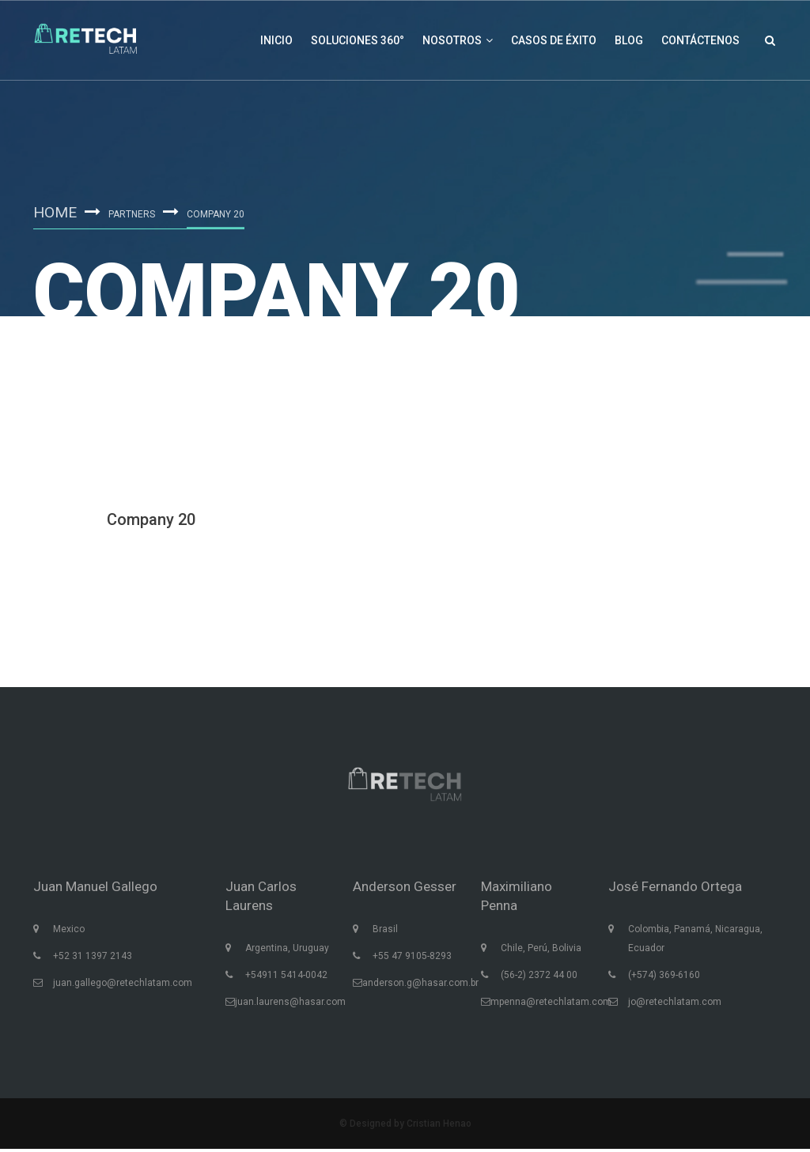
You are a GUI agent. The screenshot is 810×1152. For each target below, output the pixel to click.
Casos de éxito (553, 40)
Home (56, 211)
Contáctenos (700, 40)
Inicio (276, 40)
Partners (134, 214)
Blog (629, 40)
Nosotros (457, 40)
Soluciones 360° (357, 40)
